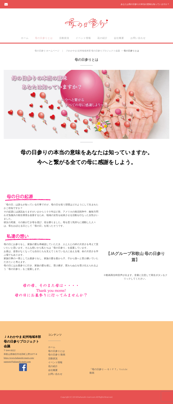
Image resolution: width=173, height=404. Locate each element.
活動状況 (64, 38)
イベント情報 (83, 38)
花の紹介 (102, 38)
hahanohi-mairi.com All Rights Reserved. (95, 397)
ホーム (25, 38)
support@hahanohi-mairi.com (17, 361)
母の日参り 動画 (56, 354)
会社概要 (119, 38)
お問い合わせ (138, 38)
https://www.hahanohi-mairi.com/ (19, 358)
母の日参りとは (44, 38)
